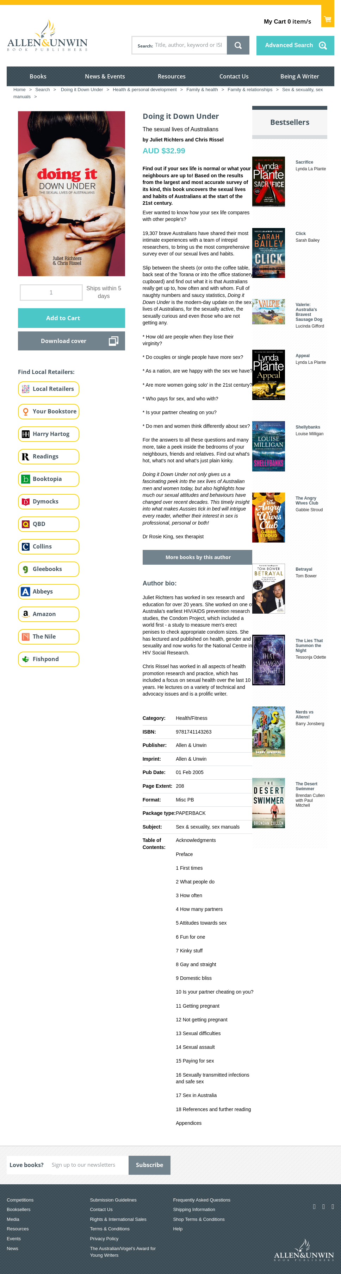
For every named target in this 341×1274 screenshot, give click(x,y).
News (12, 1248)
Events (14, 1238)
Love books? (27, 1165)
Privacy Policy (104, 1238)
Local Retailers (53, 389)
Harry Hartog (51, 434)
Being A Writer (299, 76)
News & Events (105, 76)
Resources (172, 76)
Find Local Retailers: (46, 372)
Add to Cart (63, 318)
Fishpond (46, 659)
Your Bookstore (54, 411)
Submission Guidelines (113, 1200)
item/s (287, 21)
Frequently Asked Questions (201, 1200)
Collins (42, 546)
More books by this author (198, 557)
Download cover (63, 341)
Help (177, 1228)
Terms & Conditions (110, 1228)
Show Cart (327, 16)
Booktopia (47, 479)
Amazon (44, 614)
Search (145, 46)
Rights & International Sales (118, 1219)
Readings (45, 456)
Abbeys (43, 591)
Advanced (289, 45)
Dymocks (45, 501)
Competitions (20, 1200)
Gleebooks (47, 569)
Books (38, 76)
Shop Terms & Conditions (198, 1219)
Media (13, 1219)
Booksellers (18, 1209)
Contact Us (234, 76)
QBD (39, 524)
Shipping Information (194, 1209)
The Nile (44, 636)
